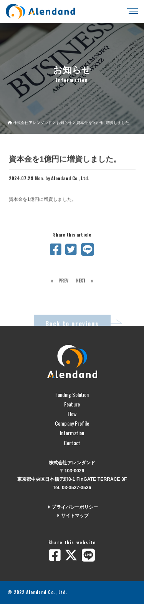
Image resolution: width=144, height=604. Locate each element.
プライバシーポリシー (72, 507)
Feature (72, 404)
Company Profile (72, 423)
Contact (72, 443)
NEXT (81, 285)
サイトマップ (72, 515)
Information (72, 433)
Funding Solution (72, 394)
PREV (63, 285)
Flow (72, 414)
